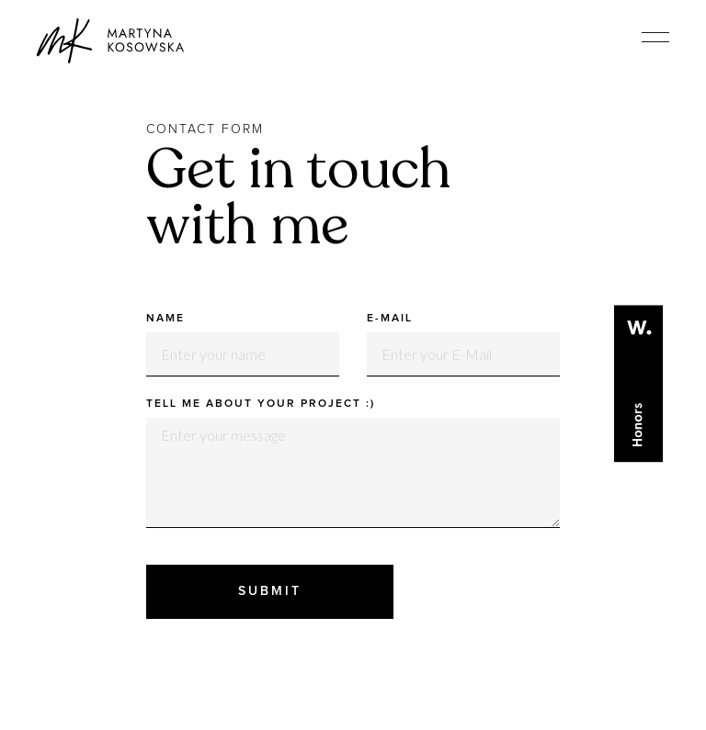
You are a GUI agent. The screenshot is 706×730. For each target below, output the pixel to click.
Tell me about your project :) (260, 404)
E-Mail (390, 318)
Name (165, 318)
